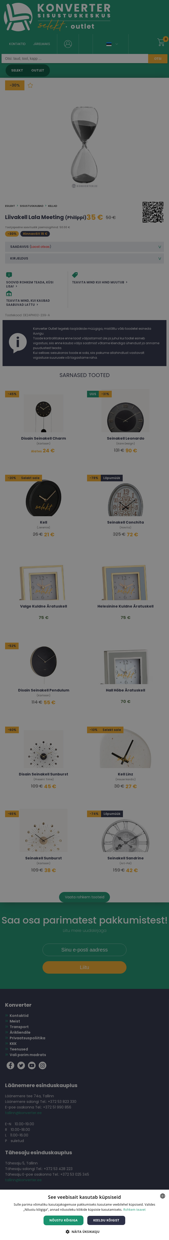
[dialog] (84, 620)
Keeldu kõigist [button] (106, 1220)
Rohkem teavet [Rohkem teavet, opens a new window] (134, 1209)
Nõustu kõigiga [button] (63, 1220)
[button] (84, 1231)
